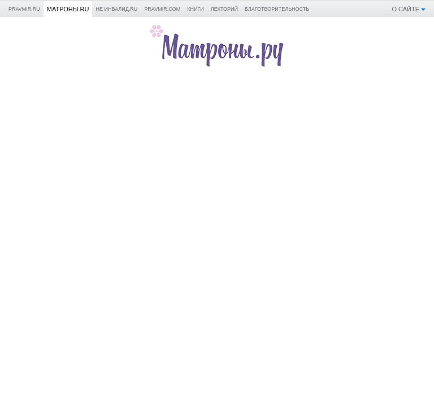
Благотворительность (277, 9)
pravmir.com (162, 9)
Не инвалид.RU (116, 9)
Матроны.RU (68, 9)
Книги (195, 9)
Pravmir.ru (24, 9)
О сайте (405, 9)
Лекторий (224, 9)
